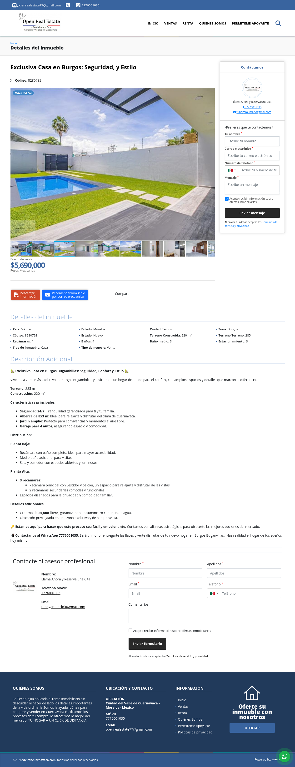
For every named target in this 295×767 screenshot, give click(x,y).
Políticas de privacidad (195, 732)
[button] (211, 92)
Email (134, 584)
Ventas (170, 23)
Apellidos (215, 563)
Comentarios (139, 604)
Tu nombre (233, 134)
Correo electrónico (239, 149)
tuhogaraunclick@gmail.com (253, 112)
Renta (188, 23)
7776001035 (90, 5)
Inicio (153, 23)
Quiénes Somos (212, 23)
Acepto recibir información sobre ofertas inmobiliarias (172, 630)
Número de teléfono (240, 163)
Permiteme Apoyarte (250, 23)
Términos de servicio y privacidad (187, 656)
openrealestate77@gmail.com (129, 729)
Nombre (136, 563)
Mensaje (232, 178)
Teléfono (215, 584)
